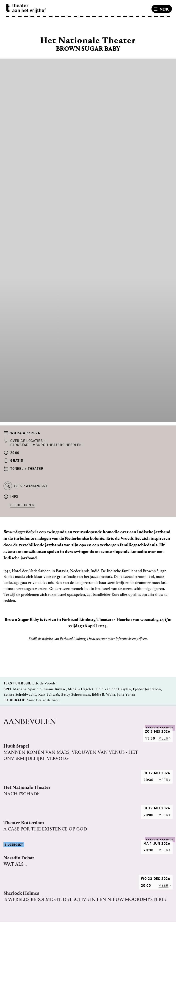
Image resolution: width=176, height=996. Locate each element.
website (47, 638)
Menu (161, 9)
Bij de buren (22, 505)
